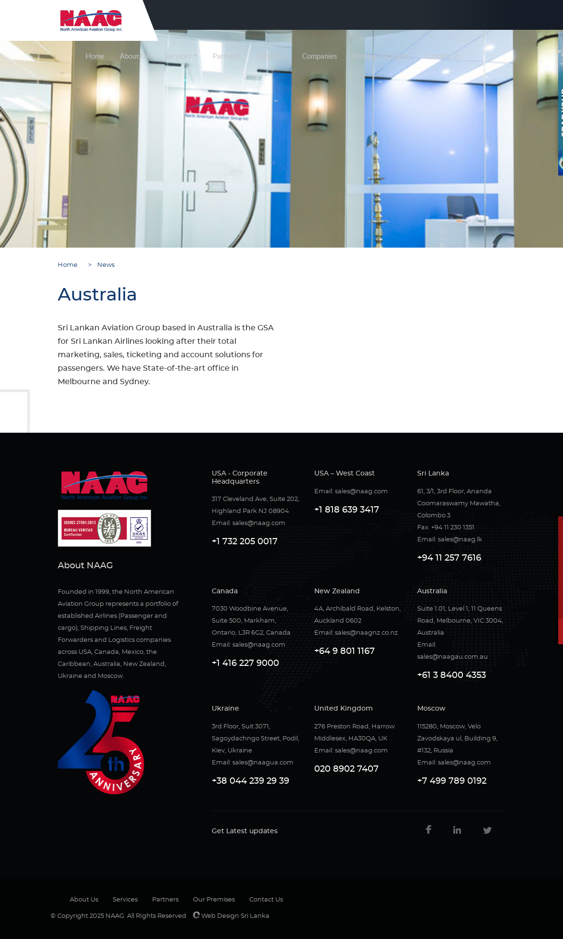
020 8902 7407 (346, 769)
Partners (227, 56)
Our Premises (214, 900)
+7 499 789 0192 (451, 781)
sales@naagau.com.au (452, 657)
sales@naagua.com (263, 763)
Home (95, 56)
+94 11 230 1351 (452, 528)
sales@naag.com (258, 523)
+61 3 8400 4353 (451, 675)
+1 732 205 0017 (245, 542)
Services (178, 56)
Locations (271, 56)
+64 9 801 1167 (344, 651)
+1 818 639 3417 (346, 510)
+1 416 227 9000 (245, 663)
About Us (134, 56)
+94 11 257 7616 (449, 558)
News (104, 265)
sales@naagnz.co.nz (366, 633)
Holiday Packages (381, 56)
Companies (319, 56)
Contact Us (442, 56)
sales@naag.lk (460, 540)
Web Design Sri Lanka (231, 916)
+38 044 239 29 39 (250, 781)
